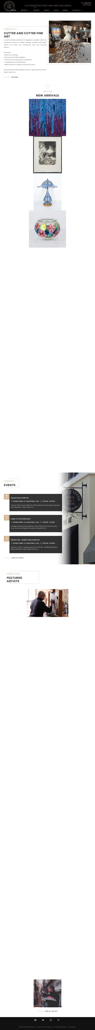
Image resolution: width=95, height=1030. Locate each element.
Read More (14, 77)
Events (36, 10)
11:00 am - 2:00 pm (47, 501)
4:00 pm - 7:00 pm (47, 522)
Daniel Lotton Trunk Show (20, 519)
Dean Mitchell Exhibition (20, 498)
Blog (56, 10)
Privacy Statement (60, 1027)
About (46, 10)
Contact (77, 10)
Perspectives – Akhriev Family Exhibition (25, 540)
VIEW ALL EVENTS (17, 558)
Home (13, 10)
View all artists (51, 1011)
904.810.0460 (87, 5)
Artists (25, 10)
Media (65, 10)
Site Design (71, 1027)
